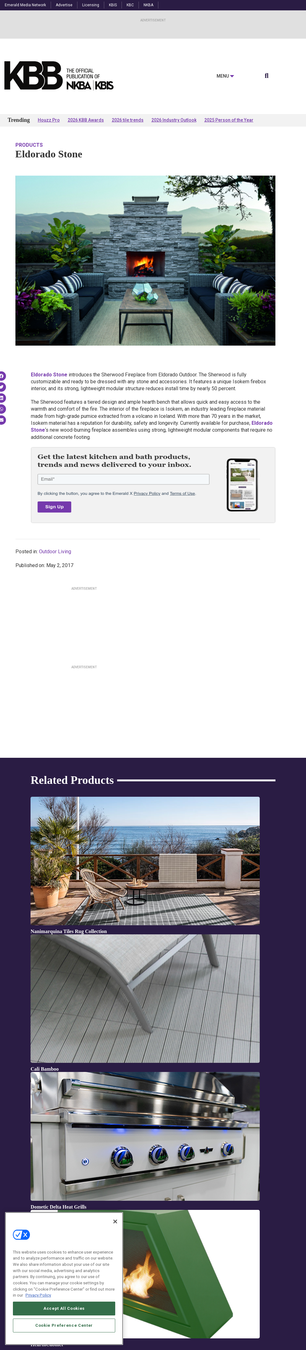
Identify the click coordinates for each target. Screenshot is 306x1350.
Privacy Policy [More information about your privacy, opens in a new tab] (38, 1307)
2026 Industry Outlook (173, 120)
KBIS (113, 5)
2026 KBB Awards (86, 120)
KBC (130, 5)
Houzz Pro (49, 120)
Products (29, 145)
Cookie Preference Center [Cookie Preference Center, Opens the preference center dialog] (64, 1337)
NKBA (148, 5)
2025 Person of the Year (228, 120)
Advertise (64, 5)
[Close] (115, 1234)
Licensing (90, 5)
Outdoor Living (55, 552)
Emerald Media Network (25, 5)
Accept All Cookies (64, 1320)
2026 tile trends (128, 120)
